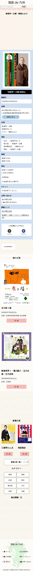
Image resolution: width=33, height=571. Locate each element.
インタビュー (25, 556)
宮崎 (10, 491)
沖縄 (23, 491)
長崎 (23, 474)
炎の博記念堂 (7, 211)
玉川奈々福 (6, 308)
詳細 (17, 320)
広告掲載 (7, 556)
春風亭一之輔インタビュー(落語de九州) (15, 216)
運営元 (7, 561)
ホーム (7, 551)
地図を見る (11, 117)
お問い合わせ (25, 561)
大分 (23, 486)
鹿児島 (10, 486)
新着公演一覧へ (19, 462)
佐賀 (10, 480)
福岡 (10, 474)
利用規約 (24, 551)
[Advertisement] (16, 32)
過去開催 (16, 497)
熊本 (23, 480)
